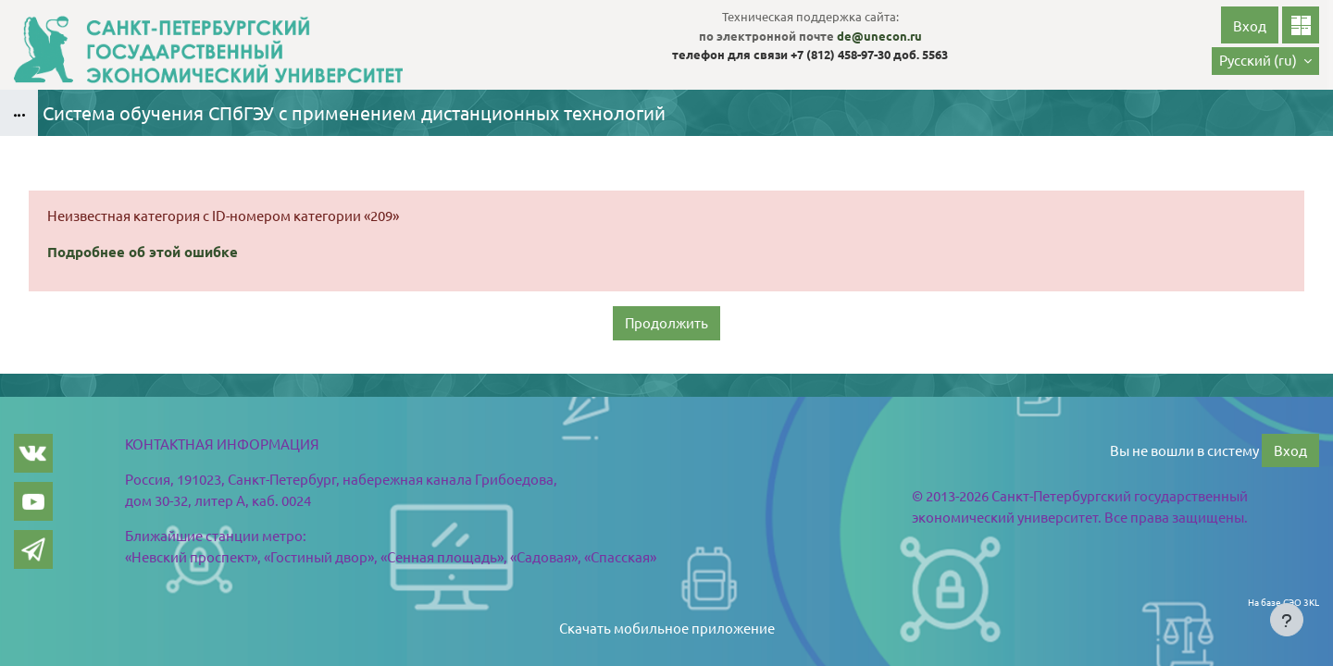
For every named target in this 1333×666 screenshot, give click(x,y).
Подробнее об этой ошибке (142, 251)
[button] (1265, 61)
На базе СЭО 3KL (1283, 602)
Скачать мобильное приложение (667, 627)
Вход (1249, 25)
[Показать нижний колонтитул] (1286, 619)
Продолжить (666, 322)
